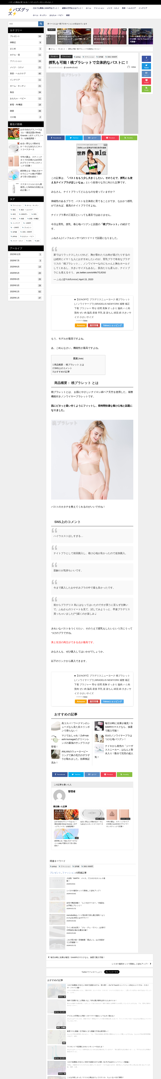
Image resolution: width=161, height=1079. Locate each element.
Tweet (146, 66)
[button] (49, 36)
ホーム (88, 8)
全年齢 (102, 57)
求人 (11, 1068)
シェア (146, 58)
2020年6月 (26, 266)
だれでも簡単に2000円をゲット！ (46, 8)
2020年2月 (26, 291)
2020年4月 (26, 279)
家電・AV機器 (26, 104)
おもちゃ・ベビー (56, 15)
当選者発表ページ (99, 1068)
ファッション (99, 8)
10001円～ (24, 214)
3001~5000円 (113, 57)
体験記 (26, 42)
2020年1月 (26, 297)
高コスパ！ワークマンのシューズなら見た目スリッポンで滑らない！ (75, 727)
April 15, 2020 (86, 279)
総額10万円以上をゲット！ (72, 8)
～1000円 (16, 227)
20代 (34, 214)
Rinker (85, 320)
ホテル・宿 (26, 54)
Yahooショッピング (116, 325)
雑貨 (68, 15)
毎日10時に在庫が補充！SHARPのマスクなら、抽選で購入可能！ (118, 727)
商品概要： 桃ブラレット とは (69, 364)
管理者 (133, 67)
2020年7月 (26, 260)
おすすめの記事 (61, 371)
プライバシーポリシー (56, 1068)
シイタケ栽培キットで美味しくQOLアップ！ (128, 913)
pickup (79, 57)
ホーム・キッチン (40, 15)
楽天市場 (95, 325)
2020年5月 (26, 273)
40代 (14, 214)
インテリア (143, 8)
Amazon (81, 325)
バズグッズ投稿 (78, 1068)
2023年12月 (26, 254)
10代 (29, 241)
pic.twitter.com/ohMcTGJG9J (92, 272)
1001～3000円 (27, 232)
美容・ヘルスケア (129, 8)
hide (81, 358)
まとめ (26, 48)
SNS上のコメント (62, 368)
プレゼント (55, 56)
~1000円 (28, 223)
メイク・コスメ (113, 8)
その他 (26, 117)
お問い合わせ (34, 1068)
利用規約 (20, 1068)
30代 (14, 218)
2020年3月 (26, 285)
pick (38, 241)
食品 (26, 92)
